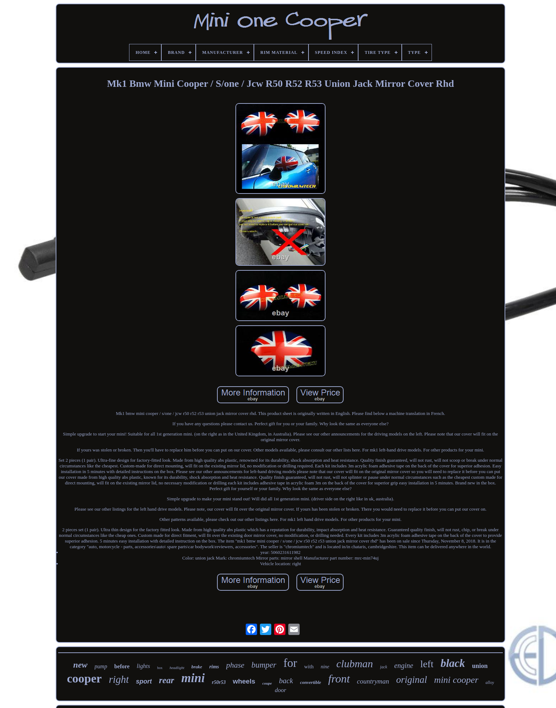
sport (144, 681)
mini (193, 678)
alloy (489, 682)
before (121, 666)
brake (196, 666)
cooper (84, 678)
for (290, 663)
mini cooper (456, 680)
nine (325, 666)
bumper (263, 665)
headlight (176, 667)
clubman (355, 663)
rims (214, 666)
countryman (373, 681)
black (452, 663)
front (339, 678)
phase (235, 665)
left (426, 663)
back (286, 680)
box (159, 668)
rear (166, 680)
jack (383, 666)
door (280, 690)
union (480, 665)
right (119, 679)
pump (101, 666)
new (80, 664)
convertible (310, 682)
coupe (267, 683)
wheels (244, 681)
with (309, 666)
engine (403, 665)
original (411, 679)
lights (143, 666)
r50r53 (219, 682)
